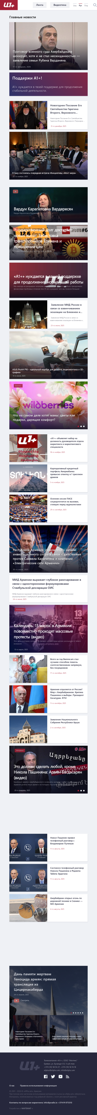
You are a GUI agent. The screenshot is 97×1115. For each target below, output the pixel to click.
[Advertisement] (48, 813)
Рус (80, 5)
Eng (86, 5)
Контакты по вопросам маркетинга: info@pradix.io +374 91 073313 (40, 1102)
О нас (12, 1085)
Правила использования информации (38, 1085)
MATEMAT (26, 1108)
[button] (77, 426)
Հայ (74, 5)
